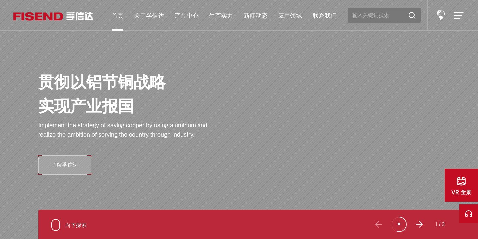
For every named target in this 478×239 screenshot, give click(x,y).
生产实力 (221, 15)
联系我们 (325, 15)
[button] (419, 224)
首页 (117, 15)
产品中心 (187, 15)
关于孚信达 (149, 15)
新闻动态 (256, 15)
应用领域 (290, 15)
